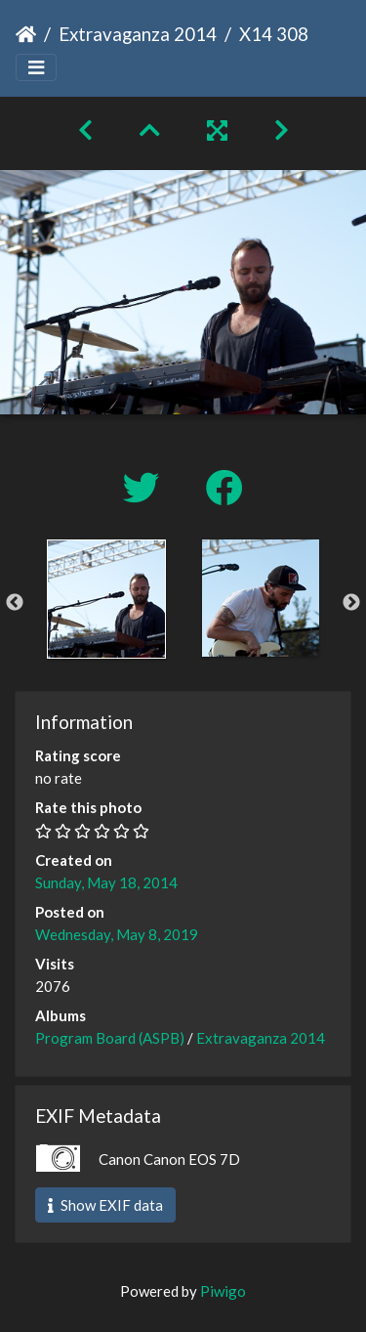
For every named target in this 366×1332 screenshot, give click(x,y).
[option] (106, 599)
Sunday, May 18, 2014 (106, 882)
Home (26, 34)
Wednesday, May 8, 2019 (116, 934)
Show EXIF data (105, 1205)
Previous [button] (14, 603)
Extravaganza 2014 (138, 33)
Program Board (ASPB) (109, 1038)
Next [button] (351, 603)
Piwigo (223, 1291)
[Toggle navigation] (36, 68)
